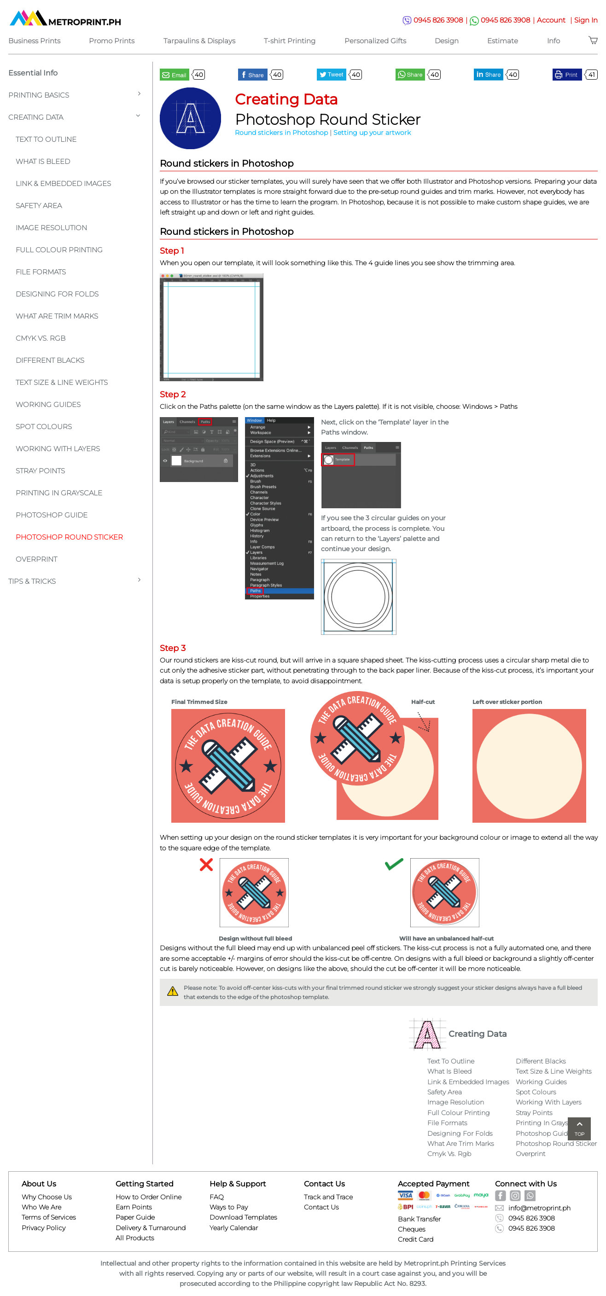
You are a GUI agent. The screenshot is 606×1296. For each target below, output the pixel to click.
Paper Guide (135, 1217)
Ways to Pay (229, 1207)
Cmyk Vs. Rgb (449, 1154)
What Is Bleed (449, 1071)
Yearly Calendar (234, 1228)
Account (555, 20)
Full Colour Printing (59, 249)
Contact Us (321, 1207)
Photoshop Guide (51, 515)
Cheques (411, 1229)
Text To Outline (46, 139)
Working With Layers (58, 448)
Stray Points (40, 470)
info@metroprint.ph (533, 1208)
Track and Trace (328, 1197)
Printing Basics (74, 94)
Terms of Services (49, 1217)
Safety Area (39, 205)
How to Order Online (148, 1197)
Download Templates (243, 1217)
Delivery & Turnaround (151, 1228)
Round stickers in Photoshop (281, 132)
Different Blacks (50, 360)
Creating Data (74, 117)
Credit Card (415, 1239)
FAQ (217, 1197)
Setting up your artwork (372, 132)
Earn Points (134, 1207)
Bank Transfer (419, 1219)
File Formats (41, 271)
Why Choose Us (47, 1197)
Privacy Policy (43, 1228)
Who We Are (41, 1207)
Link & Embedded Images (63, 183)
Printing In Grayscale (59, 492)
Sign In (586, 20)
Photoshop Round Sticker (69, 537)
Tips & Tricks (74, 581)
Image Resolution (51, 227)
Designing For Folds (57, 294)
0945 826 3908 (436, 20)
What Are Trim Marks (57, 316)
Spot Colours (44, 426)
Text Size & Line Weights (62, 382)
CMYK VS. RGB (40, 338)
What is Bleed (43, 161)
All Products (135, 1238)
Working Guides (48, 404)
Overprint (36, 559)
